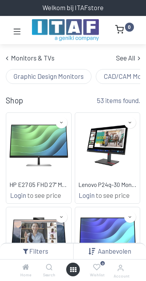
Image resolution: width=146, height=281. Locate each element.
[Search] (49, 267)
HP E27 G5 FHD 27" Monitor (38, 184)
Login (18, 195)
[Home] (25, 267)
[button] (114, 251)
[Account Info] (120, 267)
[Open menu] (73, 269)
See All (128, 58)
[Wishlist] (97, 267)
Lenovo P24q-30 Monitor (107, 184)
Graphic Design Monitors (49, 76)
